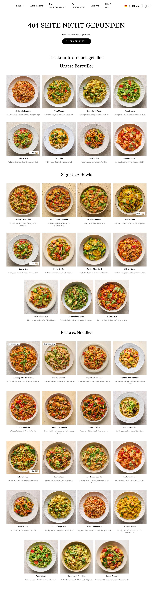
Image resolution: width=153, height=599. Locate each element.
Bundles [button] (20, 6)
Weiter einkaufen (76, 41)
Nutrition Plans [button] (36, 6)
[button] (6, 6)
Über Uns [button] (95, 6)
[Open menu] (148, 6)
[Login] (136, 6)
